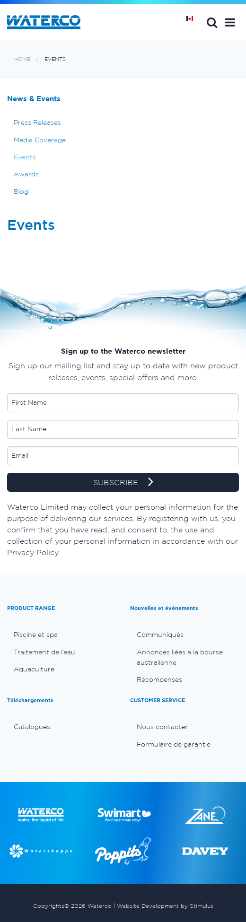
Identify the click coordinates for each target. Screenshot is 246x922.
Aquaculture (34, 669)
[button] (230, 22)
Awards (26, 174)
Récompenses (159, 679)
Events (55, 59)
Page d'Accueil (193, 22)
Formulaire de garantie (174, 744)
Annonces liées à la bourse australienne (180, 657)
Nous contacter (162, 727)
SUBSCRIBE (123, 483)
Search (212, 22)
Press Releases (37, 122)
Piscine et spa (36, 634)
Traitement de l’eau (44, 652)
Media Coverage (40, 140)
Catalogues (32, 727)
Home (22, 59)
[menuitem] (61, 634)
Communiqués (160, 634)
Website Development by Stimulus (165, 906)
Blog (21, 191)
